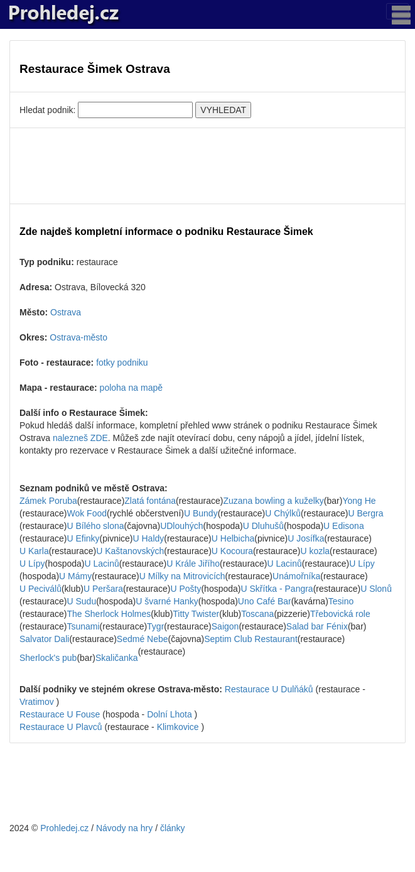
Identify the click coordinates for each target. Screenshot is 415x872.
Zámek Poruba (48, 501)
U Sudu (81, 601)
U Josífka (306, 538)
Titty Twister (196, 614)
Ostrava (65, 312)
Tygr (155, 626)
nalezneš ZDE (80, 438)
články (172, 828)
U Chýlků (283, 513)
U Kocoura (232, 551)
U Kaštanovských (130, 551)
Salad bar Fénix (317, 626)
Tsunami (83, 626)
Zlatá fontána (150, 501)
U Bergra (365, 513)
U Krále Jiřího (193, 564)
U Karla (34, 551)
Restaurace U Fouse (59, 714)
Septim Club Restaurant (251, 639)
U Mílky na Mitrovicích (182, 576)
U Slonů (376, 589)
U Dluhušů (263, 526)
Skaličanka (116, 658)
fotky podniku (122, 362)
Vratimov (36, 702)
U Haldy (148, 538)
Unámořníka (296, 576)
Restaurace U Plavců (60, 727)
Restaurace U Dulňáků (269, 689)
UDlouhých (181, 526)
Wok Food (87, 513)
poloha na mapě (131, 388)
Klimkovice (178, 727)
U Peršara (103, 589)
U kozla (315, 551)
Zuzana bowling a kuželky (274, 501)
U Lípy (32, 564)
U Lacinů (102, 564)
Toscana (257, 614)
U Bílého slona (95, 526)
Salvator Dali (44, 639)
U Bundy (201, 513)
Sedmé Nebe (142, 639)
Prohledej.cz (64, 828)
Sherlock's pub (48, 658)
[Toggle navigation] (397, 11)
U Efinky (83, 538)
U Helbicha (233, 538)
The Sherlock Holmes (109, 614)
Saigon (225, 626)
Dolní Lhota (169, 714)
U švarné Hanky (167, 601)
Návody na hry (124, 828)
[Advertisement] (207, 166)
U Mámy (75, 576)
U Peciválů (40, 589)
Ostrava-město (78, 337)
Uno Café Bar (264, 601)
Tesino (340, 601)
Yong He (358, 501)
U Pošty (185, 589)
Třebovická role (340, 614)
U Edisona (343, 526)
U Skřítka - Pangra (277, 589)
